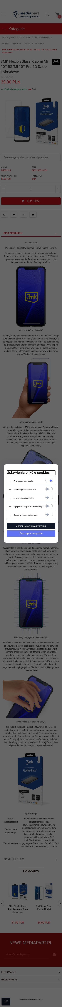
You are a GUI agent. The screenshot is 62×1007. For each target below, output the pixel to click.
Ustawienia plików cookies (28, 472)
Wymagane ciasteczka (23, 481)
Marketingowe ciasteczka (25, 489)
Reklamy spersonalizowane (25, 515)
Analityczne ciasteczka (24, 498)
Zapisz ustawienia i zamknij (31, 526)
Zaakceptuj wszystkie (30, 533)
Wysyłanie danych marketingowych (29, 506)
